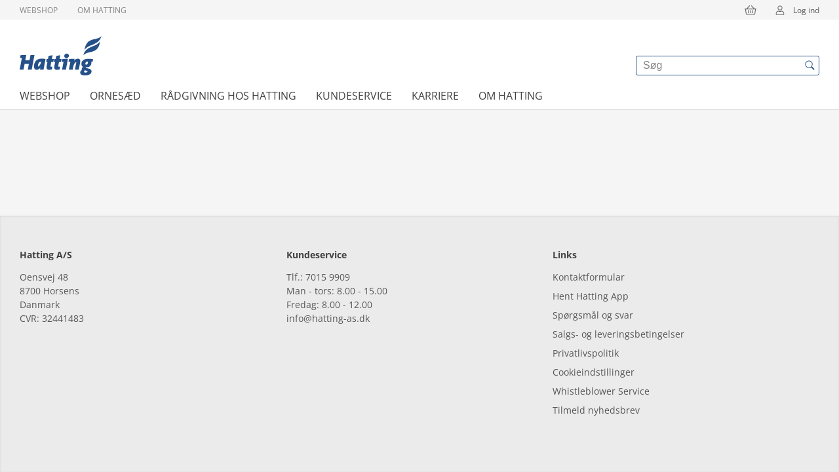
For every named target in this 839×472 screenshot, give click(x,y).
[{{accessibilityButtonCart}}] (750, 10)
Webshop (39, 10)
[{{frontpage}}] (61, 56)
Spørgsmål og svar (593, 315)
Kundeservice (354, 95)
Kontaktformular (589, 277)
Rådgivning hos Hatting (228, 95)
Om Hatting (102, 10)
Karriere (435, 95)
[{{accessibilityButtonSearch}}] (809, 65)
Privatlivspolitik (586, 353)
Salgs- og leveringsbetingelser (618, 334)
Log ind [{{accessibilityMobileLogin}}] (793, 10)
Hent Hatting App (591, 296)
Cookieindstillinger (593, 372)
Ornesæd (115, 95)
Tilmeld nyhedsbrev (596, 410)
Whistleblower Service (601, 391)
